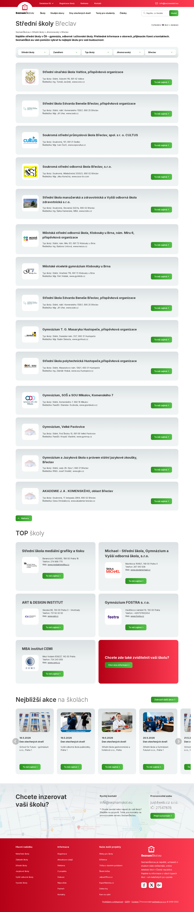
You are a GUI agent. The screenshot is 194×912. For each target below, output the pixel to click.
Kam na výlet (104, 894)
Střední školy (38, 32)
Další (178, 741)
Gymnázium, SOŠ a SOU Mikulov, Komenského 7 (77, 395)
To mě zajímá (160, 82)
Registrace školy (66, 3)
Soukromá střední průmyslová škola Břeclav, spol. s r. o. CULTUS (90, 135)
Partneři (60, 888)
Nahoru (25, 518)
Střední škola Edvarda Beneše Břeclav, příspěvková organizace (89, 103)
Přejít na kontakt (162, 816)
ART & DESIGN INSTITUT (42, 602)
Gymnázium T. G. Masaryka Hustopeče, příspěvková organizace (89, 329)
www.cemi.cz (54, 662)
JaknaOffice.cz (106, 877)
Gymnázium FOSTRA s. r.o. (127, 602)
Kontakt (97, 3)
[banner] (25, 8)
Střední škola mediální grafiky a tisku (53, 551)
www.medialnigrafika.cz (58, 564)
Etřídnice (103, 859)
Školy (42, 13)
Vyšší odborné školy (24, 877)
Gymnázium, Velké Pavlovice (63, 427)
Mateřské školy (22, 854)
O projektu (61, 871)
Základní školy (22, 859)
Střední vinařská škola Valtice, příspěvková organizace (82, 72)
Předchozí (15, 741)
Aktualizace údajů (65, 859)
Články (123, 13)
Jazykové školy (22, 871)
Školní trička (104, 871)
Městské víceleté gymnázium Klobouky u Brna (76, 266)
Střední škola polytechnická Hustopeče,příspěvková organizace (89, 361)
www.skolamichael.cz (140, 570)
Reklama (84, 3)
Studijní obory (57, 13)
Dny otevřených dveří (80, 13)
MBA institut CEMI (37, 649)
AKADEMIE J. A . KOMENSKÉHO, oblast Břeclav (77, 491)
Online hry (103, 888)
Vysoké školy (21, 883)
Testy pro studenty (105, 13)
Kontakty (61, 894)
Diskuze (60, 877)
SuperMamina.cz (106, 883)
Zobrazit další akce (164, 699)
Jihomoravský (52, 32)
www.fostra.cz (137, 616)
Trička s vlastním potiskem (110, 865)
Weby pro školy (106, 854)
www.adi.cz (53, 616)
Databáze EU (45, 3)
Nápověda (61, 883)
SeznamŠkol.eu (23, 32)
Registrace (62, 854)
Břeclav (65, 32)
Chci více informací (118, 665)
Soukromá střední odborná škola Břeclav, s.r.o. (77, 166)
